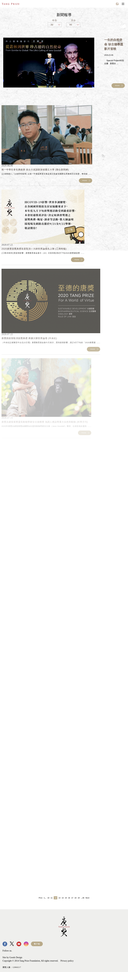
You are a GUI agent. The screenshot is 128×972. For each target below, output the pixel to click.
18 (75, 898)
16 (69, 898)
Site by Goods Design (12, 957)
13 (59, 898)
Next (87, 898)
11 (52, 898)
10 (48, 898)
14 (63, 898)
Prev (40, 898)
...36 (82, 898)
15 (66, 898)
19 (79, 898)
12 (55, 898)
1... (45, 898)
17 (72, 898)
